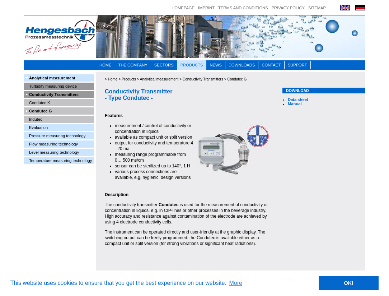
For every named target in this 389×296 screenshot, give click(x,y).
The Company (132, 65)
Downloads (242, 65)
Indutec (35, 119)
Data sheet (298, 99)
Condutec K (39, 103)
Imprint (206, 8)
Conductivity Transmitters (54, 94)
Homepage (183, 8)
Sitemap (317, 8)
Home (105, 65)
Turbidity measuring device (53, 86)
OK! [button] (348, 283)
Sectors (164, 65)
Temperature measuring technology (60, 160)
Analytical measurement (52, 78)
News (216, 65)
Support (297, 65)
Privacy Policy (288, 8)
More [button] (235, 283)
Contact (271, 65)
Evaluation (38, 127)
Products (192, 65)
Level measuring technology (54, 152)
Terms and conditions (243, 8)
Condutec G (40, 111)
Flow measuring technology (53, 144)
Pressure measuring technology (57, 136)
